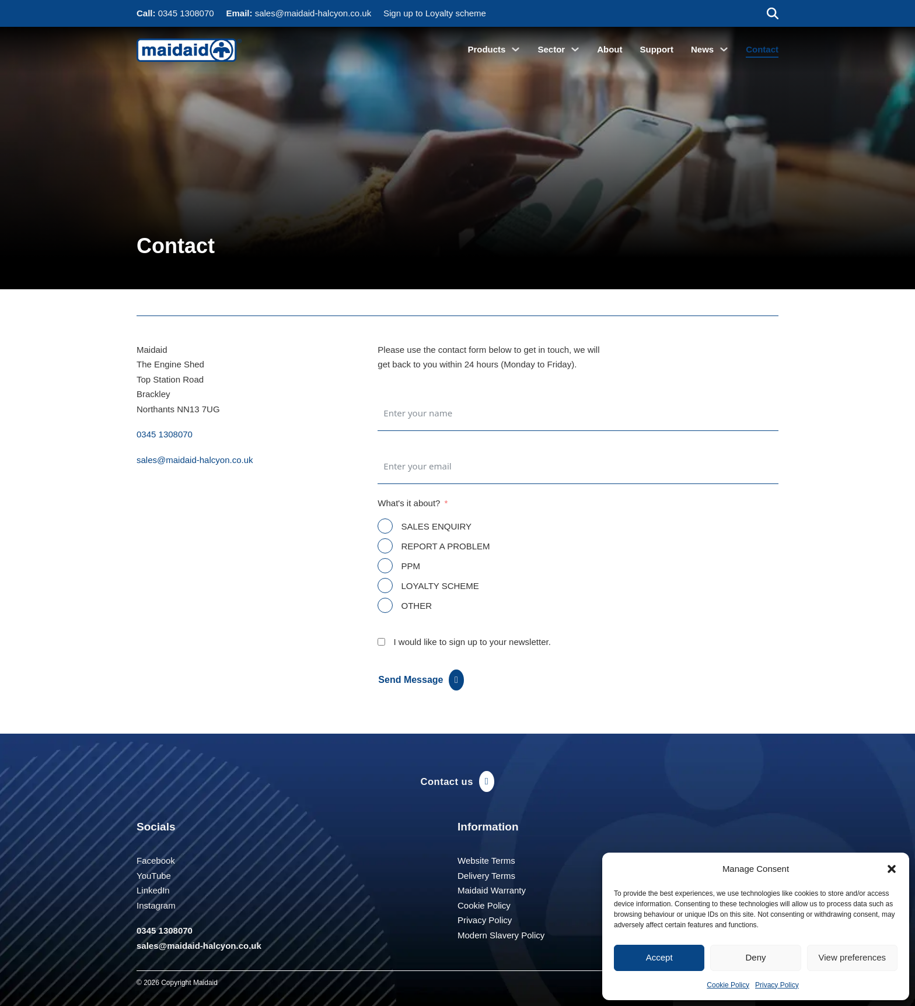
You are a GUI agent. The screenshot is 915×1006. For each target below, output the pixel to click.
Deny (755, 957)
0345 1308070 (186, 13)
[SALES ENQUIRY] (385, 526)
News (702, 49)
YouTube (154, 876)
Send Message (420, 680)
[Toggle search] (772, 13)
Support (656, 49)
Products (486, 49)
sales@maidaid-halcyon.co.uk (313, 13)
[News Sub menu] (724, 49)
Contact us (458, 782)
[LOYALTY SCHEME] (385, 585)
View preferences (852, 957)
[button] (891, 869)
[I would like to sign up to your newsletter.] (381, 642)
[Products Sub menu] (515, 49)
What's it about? (409, 503)
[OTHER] (385, 605)
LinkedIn (153, 890)
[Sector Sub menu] (575, 49)
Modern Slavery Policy (501, 935)
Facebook (156, 860)
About (609, 49)
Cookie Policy (728, 985)
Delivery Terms (486, 876)
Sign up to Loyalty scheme (434, 13)
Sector (551, 49)
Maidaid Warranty (492, 890)
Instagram (156, 905)
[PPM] (385, 565)
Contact (762, 49)
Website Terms (486, 860)
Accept (659, 957)
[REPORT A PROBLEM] (385, 545)
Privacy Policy (777, 985)
